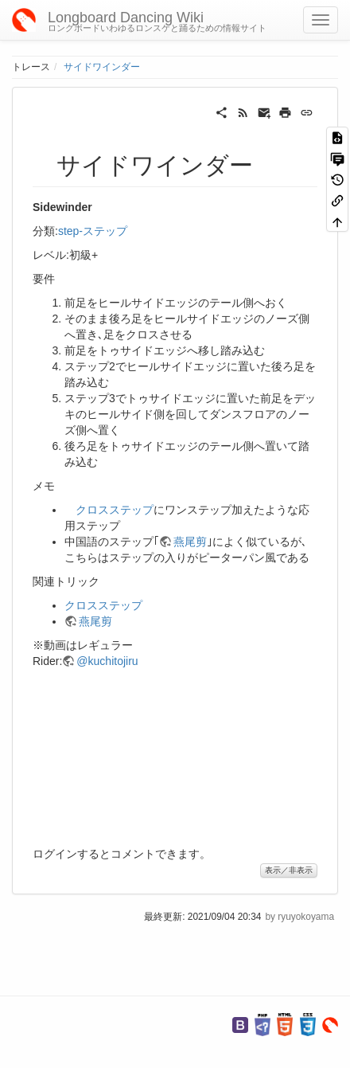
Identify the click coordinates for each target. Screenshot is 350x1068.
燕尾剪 (190, 541)
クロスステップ (115, 509)
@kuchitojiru (107, 661)
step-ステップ (92, 231)
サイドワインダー (102, 66)
